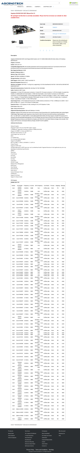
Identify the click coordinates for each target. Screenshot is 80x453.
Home (12, 10)
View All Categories (12, 437)
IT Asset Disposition (29, 435)
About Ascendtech (46, 433)
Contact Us (44, 445)
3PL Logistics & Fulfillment (30, 433)
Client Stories (44, 443)
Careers (43, 441)
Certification (44, 437)
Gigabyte (55, 27)
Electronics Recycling (29, 441)
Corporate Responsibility (47, 439)
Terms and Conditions (41, 449)
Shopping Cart (48, 6)
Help (60, 435)
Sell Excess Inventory (29, 445)
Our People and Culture (47, 435)
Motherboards (18, 10)
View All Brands (11, 435)
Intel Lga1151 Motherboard (29, 10)
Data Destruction (28, 437)
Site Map (51, 449)
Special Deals (11, 433)
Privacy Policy (30, 449)
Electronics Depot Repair (30, 443)
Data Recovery (28, 439)
